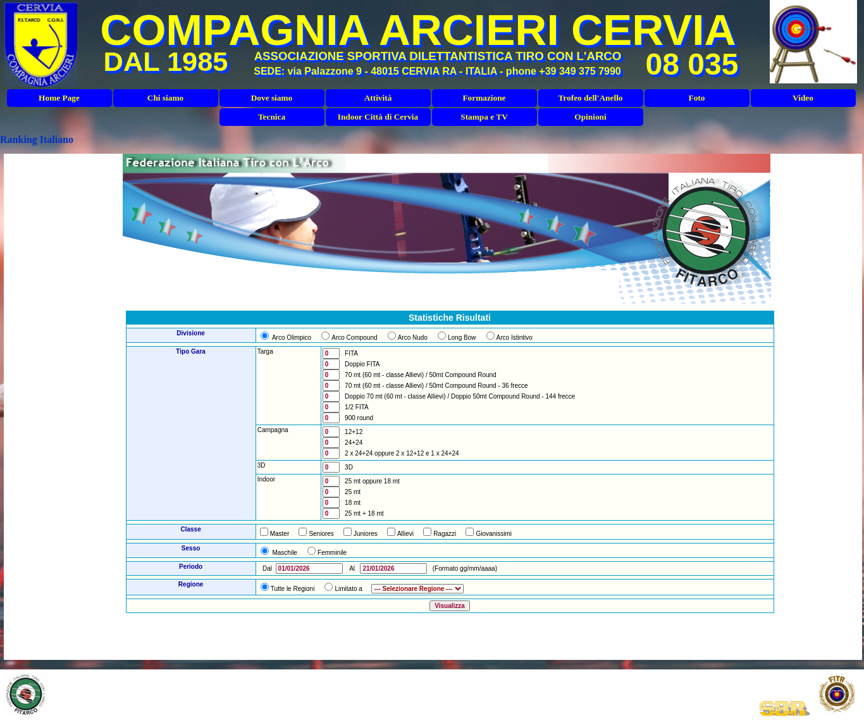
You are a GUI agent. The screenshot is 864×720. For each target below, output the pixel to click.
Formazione (483, 97)
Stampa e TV (484, 116)
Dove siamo (272, 97)
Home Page (59, 97)
